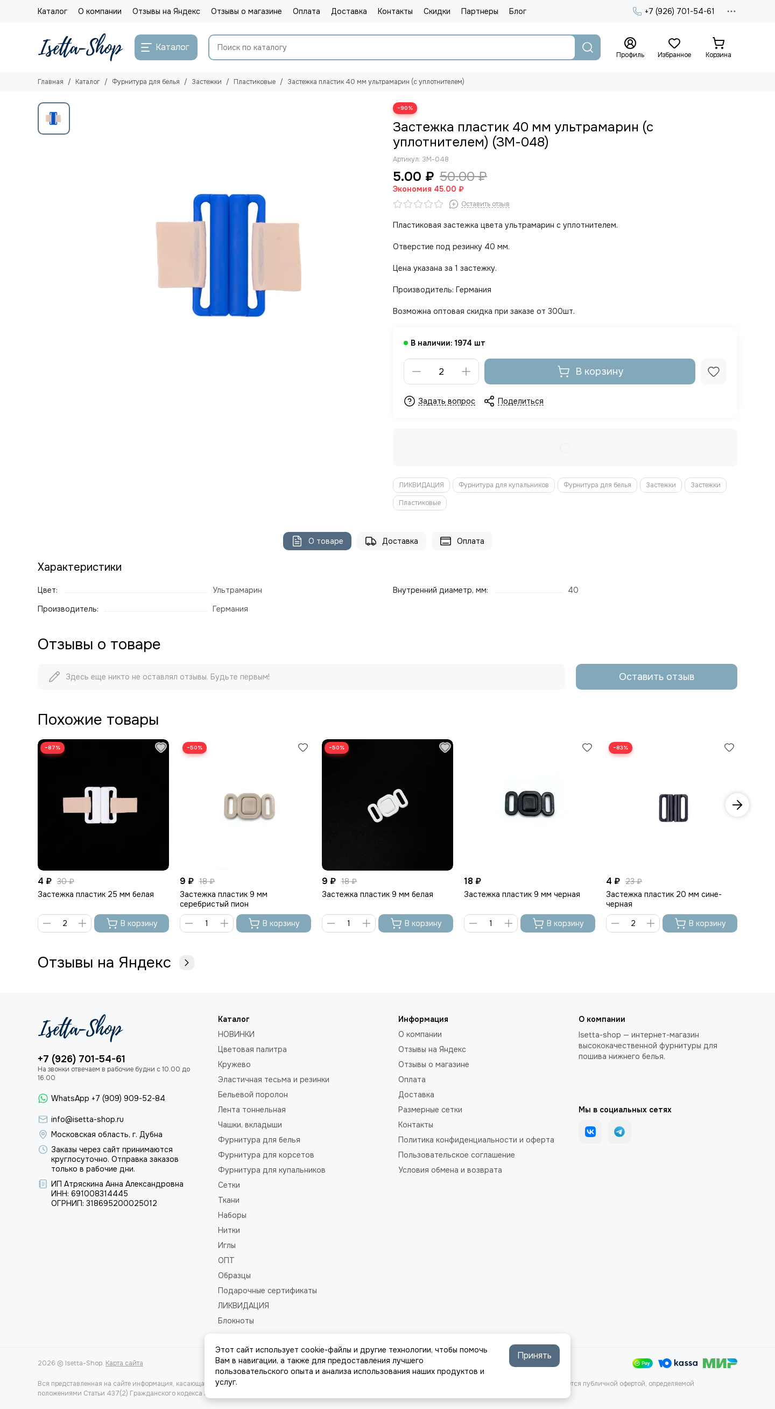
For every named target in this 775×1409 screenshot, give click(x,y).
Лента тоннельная (252, 1109)
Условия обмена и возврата (450, 1170)
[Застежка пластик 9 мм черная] (529, 805)
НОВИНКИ (236, 1034)
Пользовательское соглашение (456, 1155)
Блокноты (236, 1321)
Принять (534, 1355)
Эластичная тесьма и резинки (273, 1079)
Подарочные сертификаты (267, 1290)
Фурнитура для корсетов (266, 1155)
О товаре (317, 541)
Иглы (227, 1245)
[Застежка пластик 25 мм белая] (103, 805)
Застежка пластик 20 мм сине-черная (664, 899)
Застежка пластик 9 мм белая (377, 894)
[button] (737, 805)
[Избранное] (674, 48)
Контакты (395, 11)
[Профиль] (630, 48)
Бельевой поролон (253, 1094)
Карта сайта (124, 1363)
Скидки (437, 11)
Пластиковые (255, 82)
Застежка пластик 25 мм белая (96, 894)
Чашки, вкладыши (250, 1125)
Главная (51, 82)
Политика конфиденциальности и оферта (476, 1140)
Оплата (306, 11)
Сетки (229, 1185)
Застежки (207, 82)
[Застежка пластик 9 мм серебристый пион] (245, 805)
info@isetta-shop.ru (87, 1119)
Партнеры (479, 11)
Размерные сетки (430, 1109)
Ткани (228, 1200)
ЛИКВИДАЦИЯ (421, 485)
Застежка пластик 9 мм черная (522, 894)
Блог (517, 11)
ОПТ (226, 1260)
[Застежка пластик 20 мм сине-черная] (671, 805)
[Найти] (588, 47)
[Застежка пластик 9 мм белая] (387, 805)
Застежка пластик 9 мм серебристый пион (223, 899)
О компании (100, 11)
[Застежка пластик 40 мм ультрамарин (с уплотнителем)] (228, 255)
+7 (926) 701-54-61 (673, 11)
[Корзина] (718, 48)
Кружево (234, 1064)
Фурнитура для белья (146, 82)
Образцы (234, 1275)
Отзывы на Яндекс (166, 11)
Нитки (229, 1230)
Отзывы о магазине (246, 11)
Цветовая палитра (252, 1049)
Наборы (232, 1215)
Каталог (52, 11)
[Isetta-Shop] (81, 47)
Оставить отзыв (656, 677)
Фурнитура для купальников (504, 485)
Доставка (349, 11)
